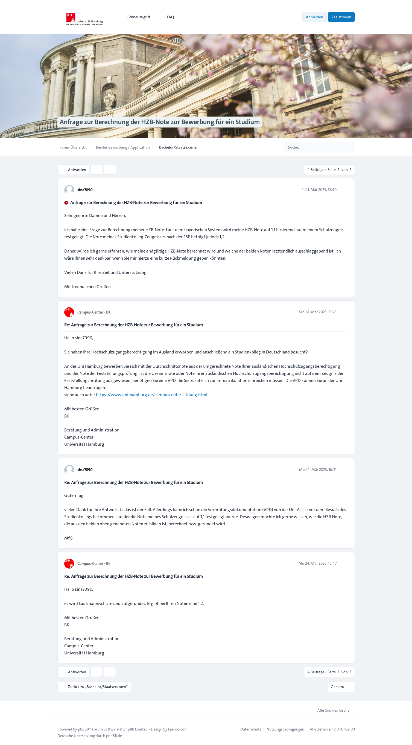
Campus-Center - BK (93, 312)
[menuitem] (136, 17)
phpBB (83, 729)
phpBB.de (114, 735)
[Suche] (339, 147)
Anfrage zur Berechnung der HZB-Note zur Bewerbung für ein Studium (136, 202)
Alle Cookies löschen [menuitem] (331, 710)
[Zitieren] (343, 189)
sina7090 (84, 190)
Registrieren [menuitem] (341, 17)
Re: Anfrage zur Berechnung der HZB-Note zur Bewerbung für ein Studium (133, 325)
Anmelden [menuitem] (314, 17)
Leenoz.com (178, 729)
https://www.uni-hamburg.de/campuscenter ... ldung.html (151, 395)
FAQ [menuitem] (167, 17)
